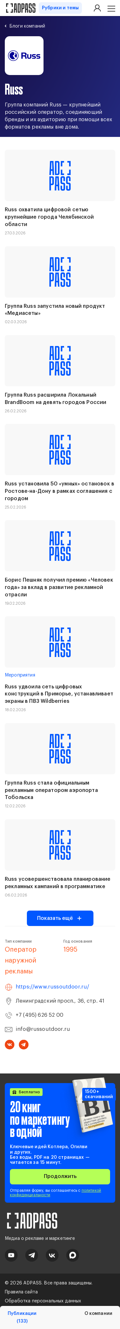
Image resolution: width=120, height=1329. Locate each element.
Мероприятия (20, 675)
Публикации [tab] (22, 1317)
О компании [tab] (98, 1313)
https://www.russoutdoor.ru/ (52, 986)
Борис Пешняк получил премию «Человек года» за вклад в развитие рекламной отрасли (59, 587)
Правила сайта (21, 1292)
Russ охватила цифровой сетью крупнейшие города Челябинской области (49, 217)
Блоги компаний (27, 26)
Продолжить (60, 1176)
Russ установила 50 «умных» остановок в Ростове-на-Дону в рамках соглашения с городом (59, 491)
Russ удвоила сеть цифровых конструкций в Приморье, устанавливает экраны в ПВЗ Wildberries (59, 694)
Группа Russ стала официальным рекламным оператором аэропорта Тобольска (51, 790)
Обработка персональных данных (43, 1301)
